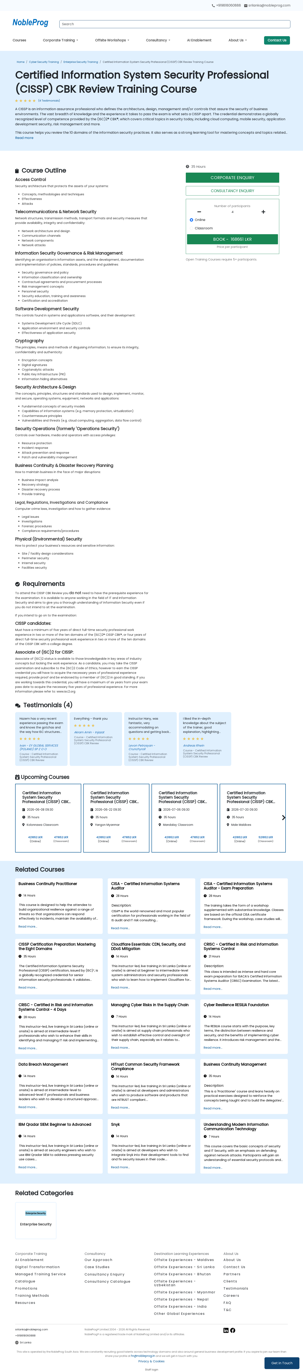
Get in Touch (281, 1363)
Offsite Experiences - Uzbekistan (175, 1283)
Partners (232, 1274)
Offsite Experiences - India (180, 1306)
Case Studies (97, 1267)
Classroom (204, 228)
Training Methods (32, 1295)
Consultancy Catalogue (108, 1281)
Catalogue (25, 1281)
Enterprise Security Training (81, 62)
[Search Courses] (174, 24)
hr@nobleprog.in (143, 1356)
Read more (24, 137)
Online (200, 219)
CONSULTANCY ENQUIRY (232, 190)
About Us (236, 40)
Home (20, 62)
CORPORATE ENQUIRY (232, 178)
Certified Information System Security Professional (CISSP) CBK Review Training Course (158, 62)
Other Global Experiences (179, 1313)
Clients (230, 1281)
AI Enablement (199, 40)
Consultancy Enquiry (105, 1274)
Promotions (26, 1288)
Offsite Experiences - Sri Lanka (184, 1267)
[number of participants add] (264, 212)
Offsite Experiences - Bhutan (182, 1274)
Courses (19, 40)
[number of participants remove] (200, 212)
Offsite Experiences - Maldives (184, 1259)
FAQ (227, 1302)
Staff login (151, 1369)
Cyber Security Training (44, 62)
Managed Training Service (40, 1274)
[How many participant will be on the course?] (232, 212)
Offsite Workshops (111, 40)
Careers (231, 1295)
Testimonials (235, 1288)
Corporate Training (59, 40)
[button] (282, 817)
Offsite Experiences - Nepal (181, 1299)
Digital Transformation (37, 1267)
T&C (227, 1309)
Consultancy (157, 40)
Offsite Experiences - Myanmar (184, 1292)
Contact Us (277, 40)
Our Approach (98, 1259)
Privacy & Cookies (151, 1361)
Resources (25, 1302)
